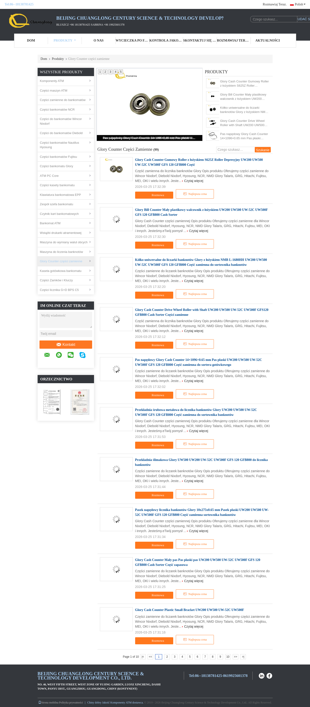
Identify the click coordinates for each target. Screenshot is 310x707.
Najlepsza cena (195, 194)
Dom (31, 40)
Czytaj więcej (193, 181)
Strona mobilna (48, 702)
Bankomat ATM (50, 223)
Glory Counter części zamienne (61, 261)
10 (227, 656)
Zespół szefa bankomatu (56, 204)
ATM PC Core (49, 176)
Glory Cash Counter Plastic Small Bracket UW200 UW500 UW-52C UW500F (189, 610)
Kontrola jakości (166, 40)
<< (150, 656)
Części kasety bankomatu (57, 185)
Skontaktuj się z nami (200, 40)
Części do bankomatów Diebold (61, 133)
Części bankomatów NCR (57, 109)
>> (235, 656)
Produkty (65, 40)
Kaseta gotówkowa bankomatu (61, 271)
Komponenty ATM (52, 81)
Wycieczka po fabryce (132, 40)
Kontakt (65, 345)
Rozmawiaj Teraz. (274, 4)
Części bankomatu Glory (56, 166)
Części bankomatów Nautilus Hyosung (59, 145)
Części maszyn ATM (53, 90)
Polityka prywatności (71, 702)
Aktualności (267, 40)
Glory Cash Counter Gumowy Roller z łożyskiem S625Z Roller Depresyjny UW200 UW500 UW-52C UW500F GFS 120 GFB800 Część (244, 84)
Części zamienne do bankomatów (63, 100)
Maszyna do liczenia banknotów (61, 252)
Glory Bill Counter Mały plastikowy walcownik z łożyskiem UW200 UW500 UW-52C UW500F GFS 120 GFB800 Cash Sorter (244, 97)
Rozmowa (154, 195)
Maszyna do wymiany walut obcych (64, 242)
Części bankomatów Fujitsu (58, 156)
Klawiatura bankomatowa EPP (60, 195)
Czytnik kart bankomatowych (59, 214)
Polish (300, 4)
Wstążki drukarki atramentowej (61, 233)
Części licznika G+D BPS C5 (59, 290)
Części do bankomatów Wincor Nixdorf (61, 121)
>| (243, 656)
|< (143, 656)
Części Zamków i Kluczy (56, 280)
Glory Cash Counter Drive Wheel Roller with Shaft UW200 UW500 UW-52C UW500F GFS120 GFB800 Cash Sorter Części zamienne (244, 123)
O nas (98, 40)
